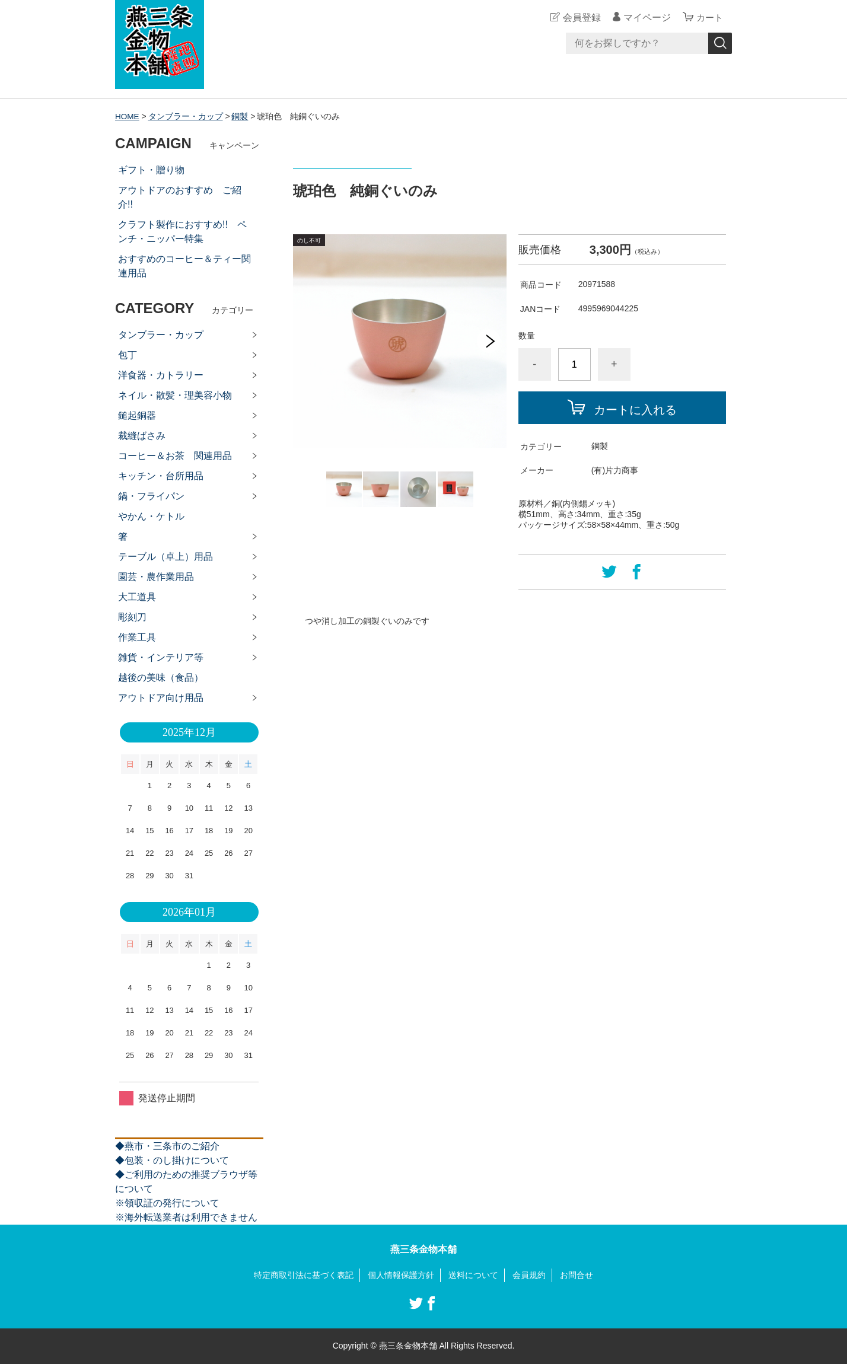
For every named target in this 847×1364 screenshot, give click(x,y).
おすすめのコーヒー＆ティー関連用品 (184, 266)
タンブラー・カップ (186, 116)
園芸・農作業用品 (156, 577)
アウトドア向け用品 (160, 698)
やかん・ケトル (151, 516)
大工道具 (137, 597)
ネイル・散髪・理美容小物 (175, 395)
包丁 (127, 355)
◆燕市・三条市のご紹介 (167, 1146)
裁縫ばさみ (141, 436)
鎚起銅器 (137, 415)
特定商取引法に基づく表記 (304, 1275)
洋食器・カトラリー (160, 375)
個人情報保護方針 (401, 1275)
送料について (473, 1275)
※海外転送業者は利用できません (186, 1217)
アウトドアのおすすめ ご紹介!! (179, 197)
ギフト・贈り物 (151, 170)
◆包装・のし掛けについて (172, 1160)
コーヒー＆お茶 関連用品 (175, 456)
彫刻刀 (132, 617)
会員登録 (580, 17)
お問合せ (576, 1275)
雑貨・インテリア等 (160, 657)
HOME (127, 116)
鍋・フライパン (151, 496)
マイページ (645, 17)
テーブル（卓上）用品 (165, 557)
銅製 (241, 116)
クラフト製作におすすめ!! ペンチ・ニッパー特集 (182, 231)
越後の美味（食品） (160, 678)
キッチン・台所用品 (160, 476)
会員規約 (529, 1275)
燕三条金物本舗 (423, 1249)
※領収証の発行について (167, 1203)
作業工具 (137, 637)
